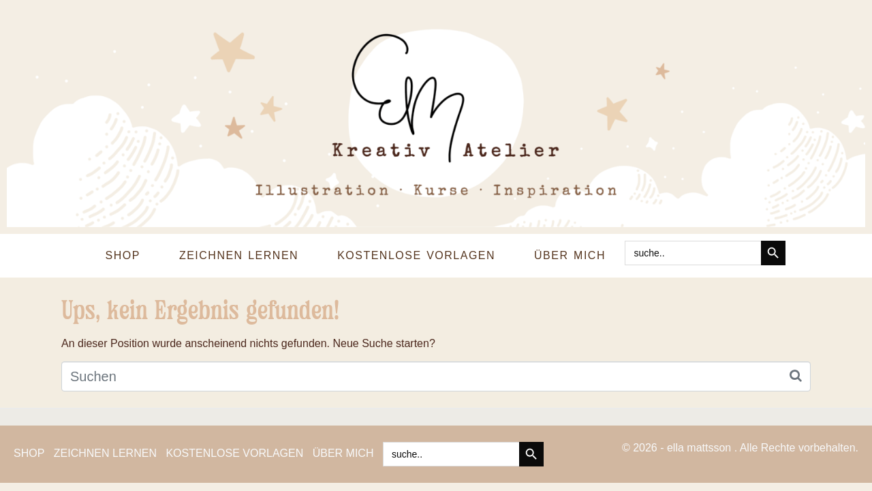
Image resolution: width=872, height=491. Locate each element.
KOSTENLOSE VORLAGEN (416, 255)
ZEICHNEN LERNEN (238, 255)
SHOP (123, 255)
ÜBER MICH (570, 255)
